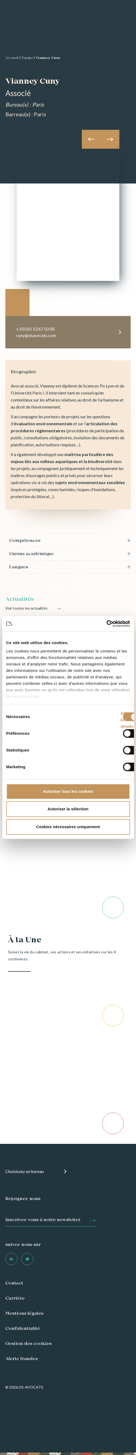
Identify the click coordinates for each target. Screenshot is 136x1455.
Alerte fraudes (21, 1359)
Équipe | (28, 58)
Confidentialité (22, 1328)
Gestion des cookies (28, 1344)
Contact (14, 1283)
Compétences (25, 540)
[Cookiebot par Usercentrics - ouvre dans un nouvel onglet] (106, 623)
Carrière (15, 1298)
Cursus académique (31, 554)
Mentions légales (24, 1313)
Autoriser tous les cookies (68, 791)
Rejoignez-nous (23, 1199)
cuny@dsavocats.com (36, 335)
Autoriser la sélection (68, 809)
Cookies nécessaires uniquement (68, 826)
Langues (18, 567)
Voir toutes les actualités (26, 608)
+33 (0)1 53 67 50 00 (35, 328)
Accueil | (13, 58)
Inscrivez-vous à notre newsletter (42, 1220)
